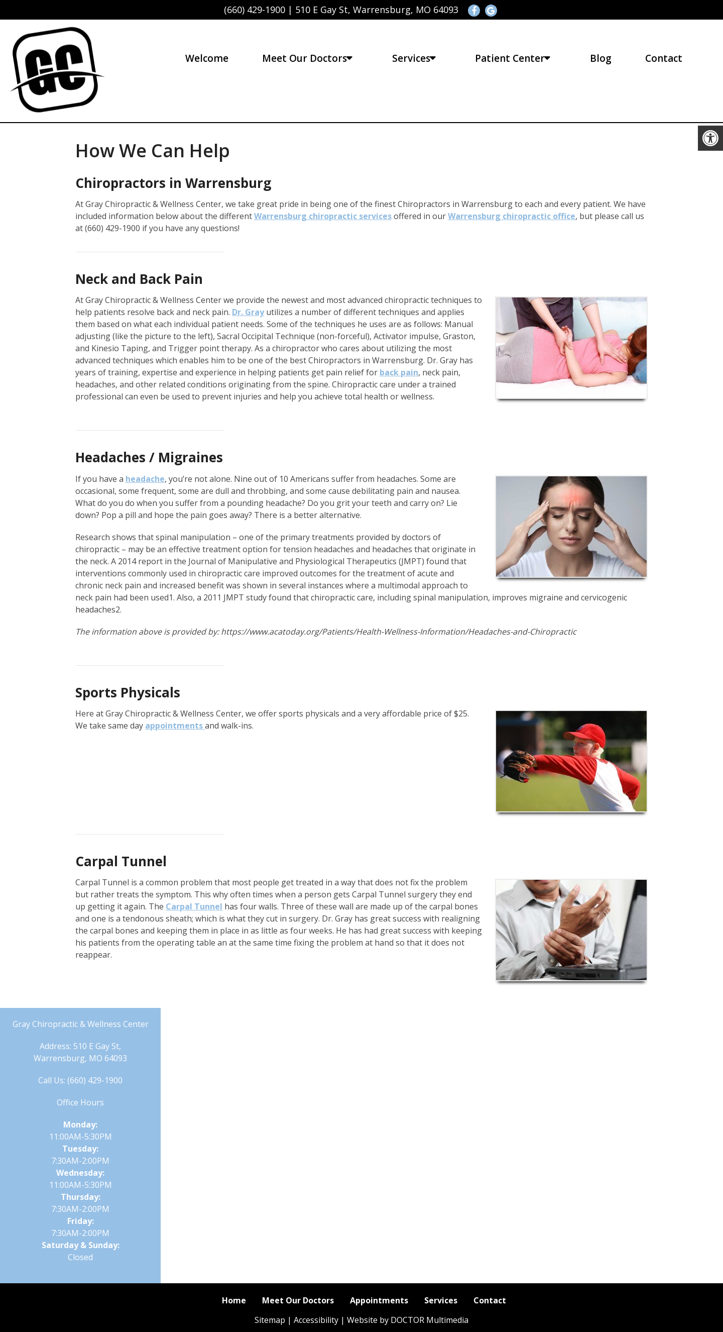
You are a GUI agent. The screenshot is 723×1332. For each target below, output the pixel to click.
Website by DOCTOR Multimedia (407, 1319)
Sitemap (270, 1319)
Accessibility (316, 1319)
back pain (399, 372)
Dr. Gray (248, 312)
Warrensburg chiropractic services (323, 216)
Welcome (206, 58)
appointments (175, 725)
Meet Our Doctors (304, 58)
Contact (663, 58)
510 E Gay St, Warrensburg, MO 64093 (376, 10)
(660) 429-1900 (254, 10)
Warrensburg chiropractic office (511, 216)
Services (411, 58)
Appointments (379, 1300)
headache (145, 478)
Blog (601, 58)
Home (234, 1300)
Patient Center (510, 58)
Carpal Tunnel (194, 906)
